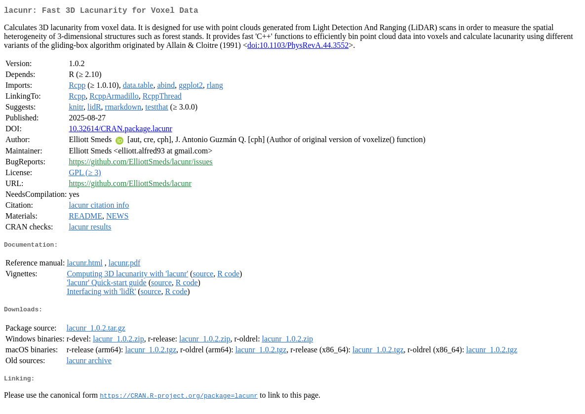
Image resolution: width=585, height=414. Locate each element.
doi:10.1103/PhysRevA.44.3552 (298, 47)
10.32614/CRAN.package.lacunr (120, 130)
